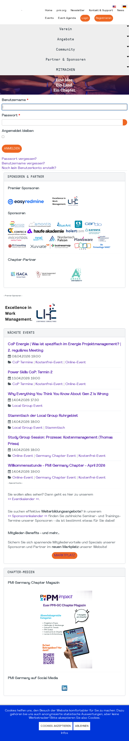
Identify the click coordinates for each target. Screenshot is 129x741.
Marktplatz (64, 555)
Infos (64, 733)
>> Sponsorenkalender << (27, 516)
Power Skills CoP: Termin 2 (30, 372)
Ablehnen (81, 726)
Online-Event (75, 362)
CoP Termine (22, 362)
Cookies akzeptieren (56, 726)
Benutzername (15, 100)
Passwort (11, 115)
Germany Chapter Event (56, 456)
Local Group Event (27, 405)
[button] (64, 176)
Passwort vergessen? (19, 159)
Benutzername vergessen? (23, 163)
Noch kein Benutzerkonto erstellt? (29, 168)
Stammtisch (55, 427)
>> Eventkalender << (23, 499)
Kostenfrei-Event (49, 362)
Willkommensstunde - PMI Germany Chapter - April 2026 (56, 466)
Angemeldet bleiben (18, 131)
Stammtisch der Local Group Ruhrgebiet (43, 416)
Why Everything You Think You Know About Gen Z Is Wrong (58, 394)
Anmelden (12, 148)
